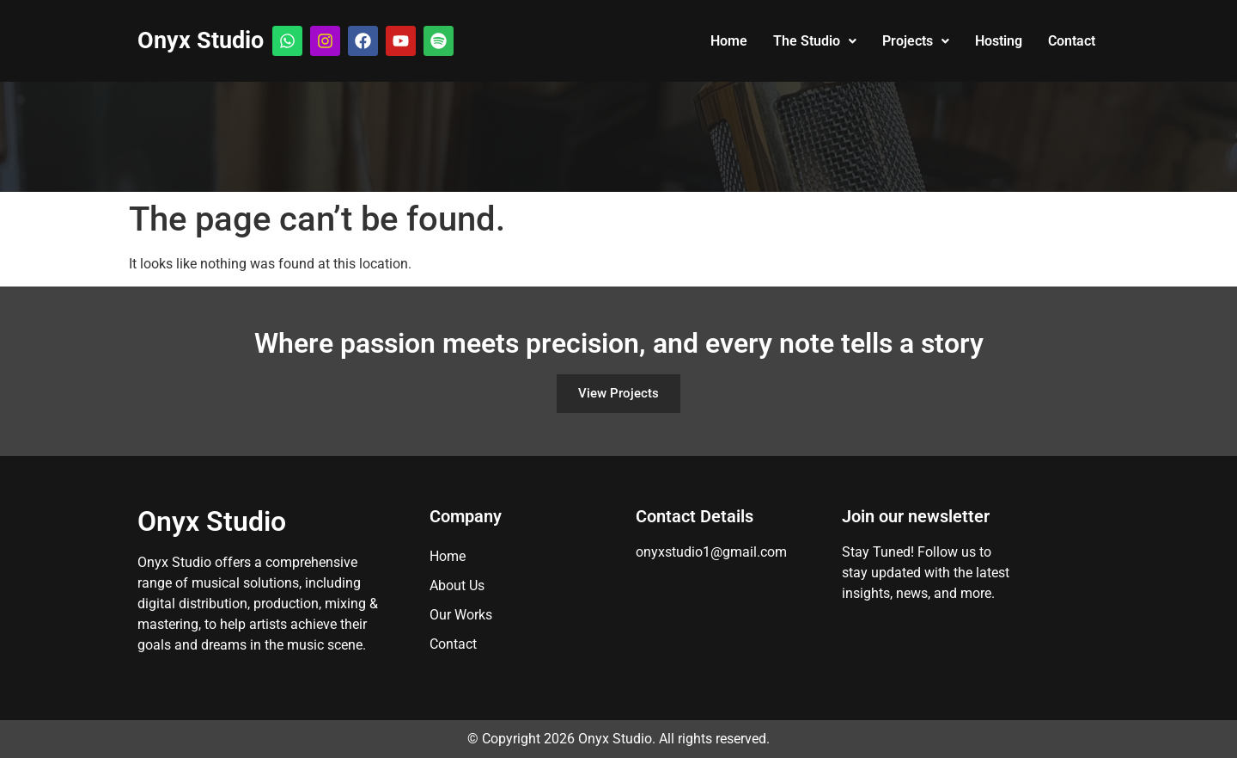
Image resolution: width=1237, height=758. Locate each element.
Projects (915, 41)
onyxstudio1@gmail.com (711, 552)
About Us (457, 585)
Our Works (461, 615)
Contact (1071, 41)
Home (728, 41)
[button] (814, 41)
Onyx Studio (200, 40)
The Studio (814, 41)
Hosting (998, 41)
